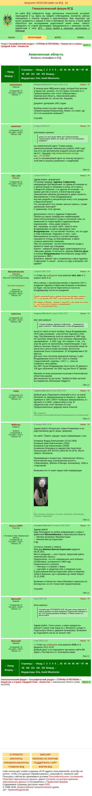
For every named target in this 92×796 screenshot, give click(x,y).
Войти (58, 38)
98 (87, 70)
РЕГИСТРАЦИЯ (34, 38)
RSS (47, 784)
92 (61, 70)
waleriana (16, 126)
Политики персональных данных (20, 779)
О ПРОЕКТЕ (16, 754)
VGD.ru (11, 38)
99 (23, 74)
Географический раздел (21, 44)
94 (69, 70)
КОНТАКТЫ (16, 758)
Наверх (83, 85)
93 (65, 70)
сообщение (51, 275)
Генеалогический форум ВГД (52, 8)
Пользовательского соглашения (66, 776)
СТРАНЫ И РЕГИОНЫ (47, 44)
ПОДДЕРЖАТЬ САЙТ (45, 762)
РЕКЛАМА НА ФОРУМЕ (45, 758)
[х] (66, 2)
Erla (38, 78)
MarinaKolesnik (16, 272)
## (89, 85)
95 (73, 70)
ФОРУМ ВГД (45, 766)
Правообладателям (18, 789)
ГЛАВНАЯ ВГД (16, 766)
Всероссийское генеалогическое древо (38, 787)
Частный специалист (16, 286)
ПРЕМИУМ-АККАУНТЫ (16, 762)
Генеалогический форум (14, 679)
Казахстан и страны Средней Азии (19, 682)
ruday (16, 391)
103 (43, 74)
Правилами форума (57, 781)
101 (33, 74)
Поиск (80, 38)
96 (77, 70)
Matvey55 (16, 599)
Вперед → (10, 76)
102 (38, 74)
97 (83, 70)
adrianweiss (16, 85)
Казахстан (23, 46)
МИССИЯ (45, 754)
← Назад (9, 72)
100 (27, 74)
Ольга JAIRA (16, 526)
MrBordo (16, 425)
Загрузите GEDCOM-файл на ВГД (43, 2)
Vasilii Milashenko (50, 78)
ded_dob (16, 176)
